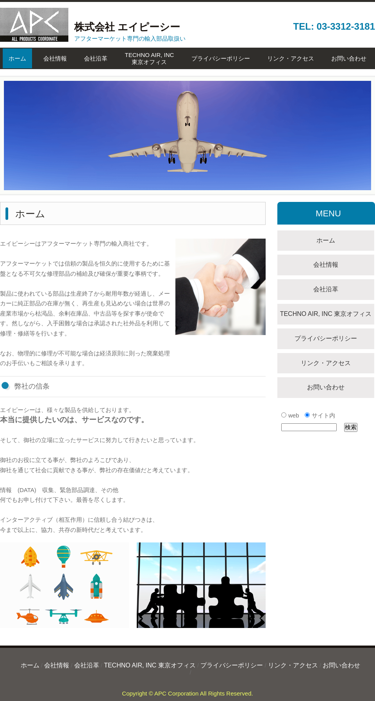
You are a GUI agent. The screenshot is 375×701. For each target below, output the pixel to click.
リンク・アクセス (290, 58)
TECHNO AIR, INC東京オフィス (149, 58)
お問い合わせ (348, 58)
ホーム (17, 58)
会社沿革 (95, 58)
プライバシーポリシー (220, 58)
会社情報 (55, 58)
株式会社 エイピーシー (90, 27)
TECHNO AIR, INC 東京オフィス (326, 313)
